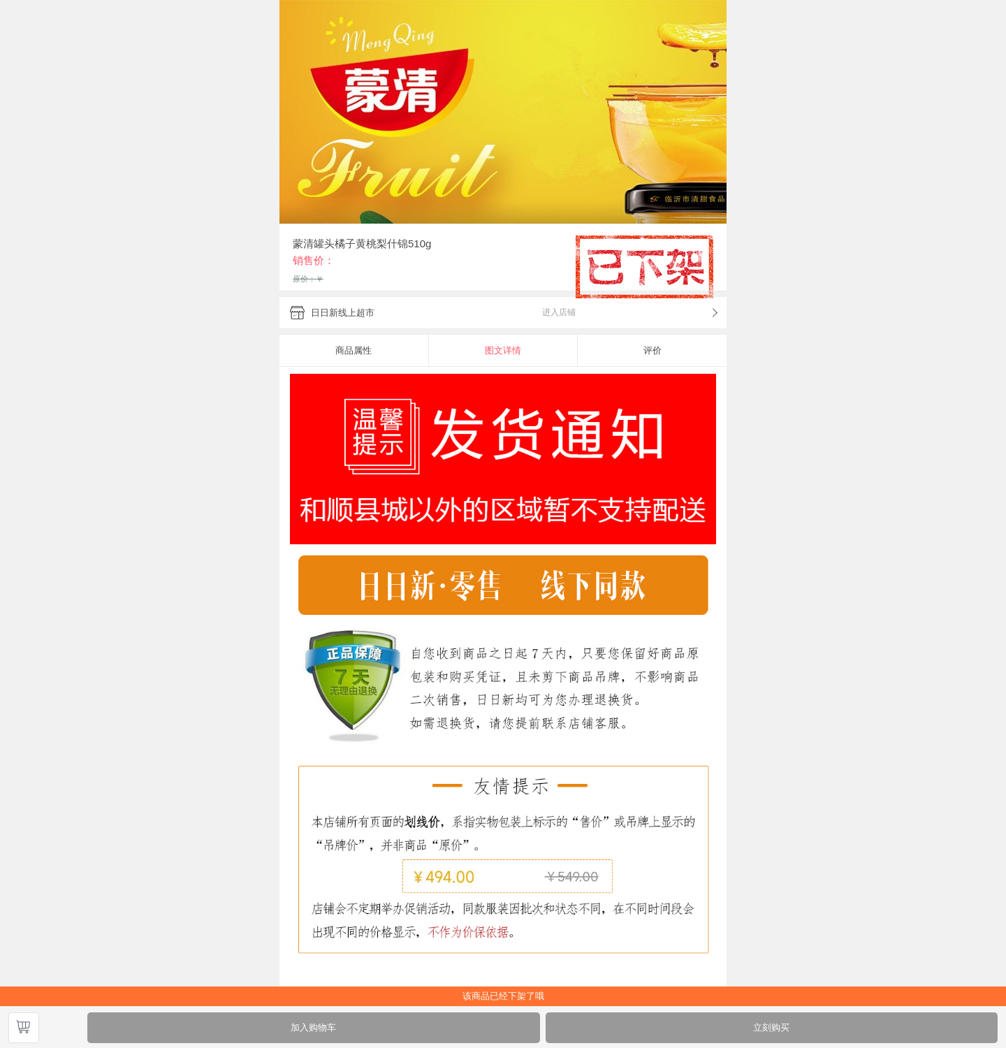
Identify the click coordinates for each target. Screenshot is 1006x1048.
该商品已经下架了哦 (503, 996)
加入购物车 (313, 1027)
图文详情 (503, 350)
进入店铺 (559, 312)
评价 (652, 350)
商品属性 (353, 350)
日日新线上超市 (342, 312)
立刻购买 (771, 1027)
